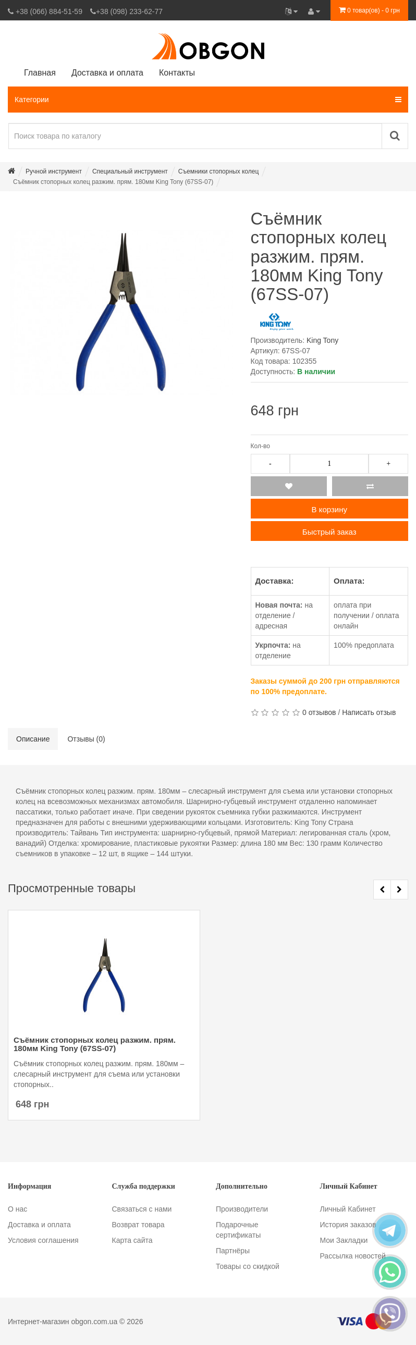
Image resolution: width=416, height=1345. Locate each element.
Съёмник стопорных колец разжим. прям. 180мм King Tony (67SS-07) (95, 1044)
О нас (17, 1209)
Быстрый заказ (329, 531)
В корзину (329, 509)
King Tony (322, 340)
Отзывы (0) (86, 739)
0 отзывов (319, 712)
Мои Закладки (344, 1240)
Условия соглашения (43, 1240)
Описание (33, 739)
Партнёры (233, 1251)
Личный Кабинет (348, 1209)
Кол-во (260, 446)
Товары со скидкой (247, 1266)
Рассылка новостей (353, 1256)
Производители (242, 1209)
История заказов (348, 1224)
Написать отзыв (369, 712)
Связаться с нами (142, 1209)
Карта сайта (132, 1240)
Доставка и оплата (39, 1224)
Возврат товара (138, 1224)
